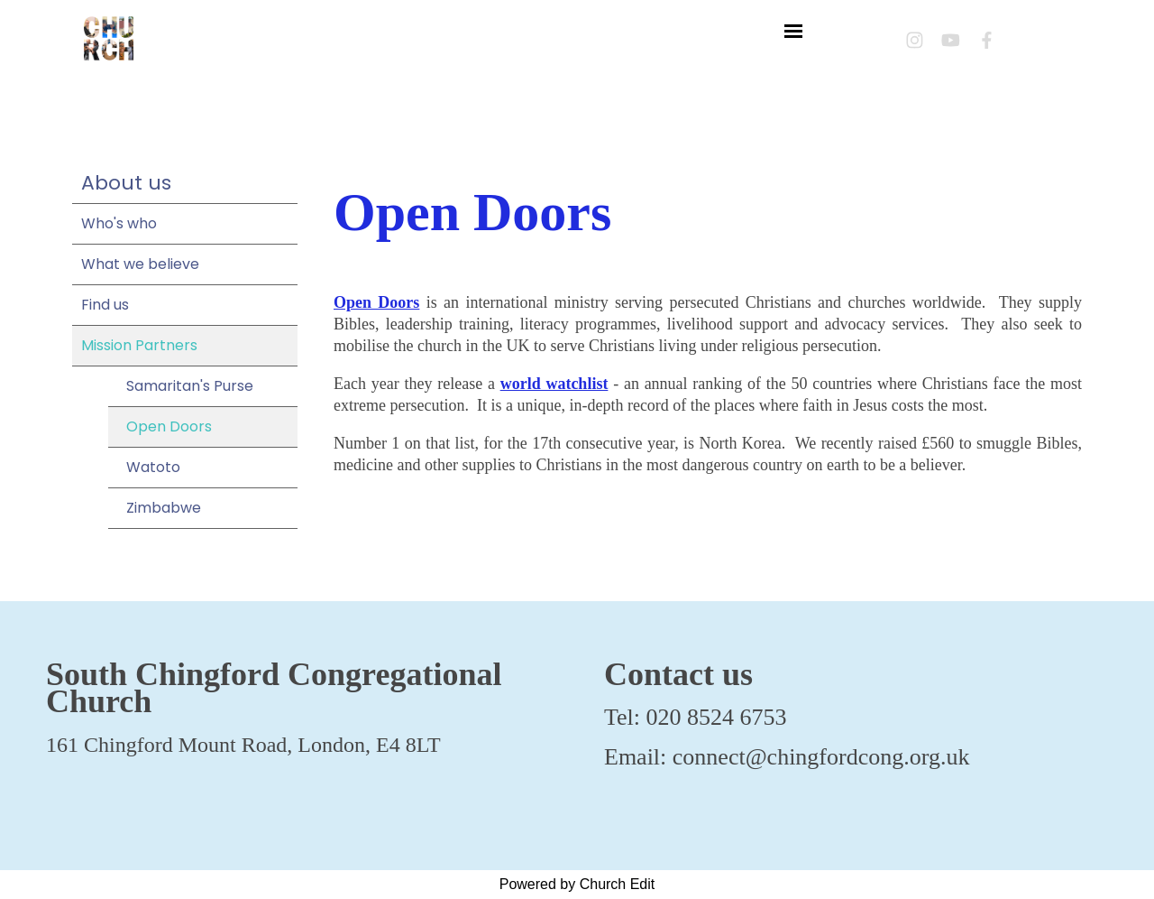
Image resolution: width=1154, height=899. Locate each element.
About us (126, 183)
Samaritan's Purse (189, 385)
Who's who (119, 223)
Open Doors (169, 426)
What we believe (140, 264)
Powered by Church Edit (577, 884)
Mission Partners (139, 345)
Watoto (153, 467)
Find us (105, 304)
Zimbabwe (163, 507)
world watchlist (554, 384)
